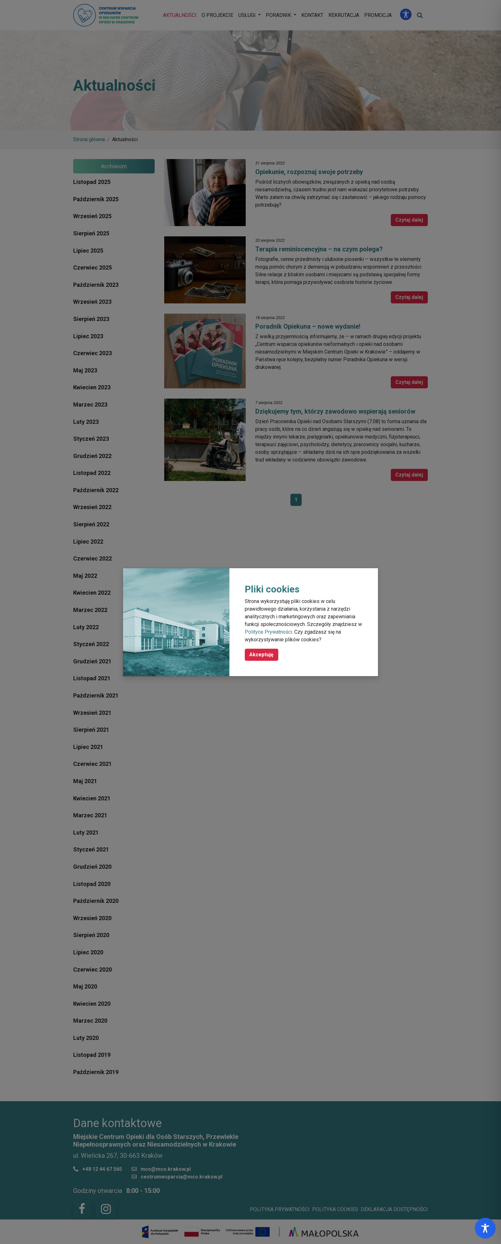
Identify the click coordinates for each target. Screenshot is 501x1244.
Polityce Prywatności (268, 632)
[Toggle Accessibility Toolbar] (485, 1228)
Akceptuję (261, 655)
